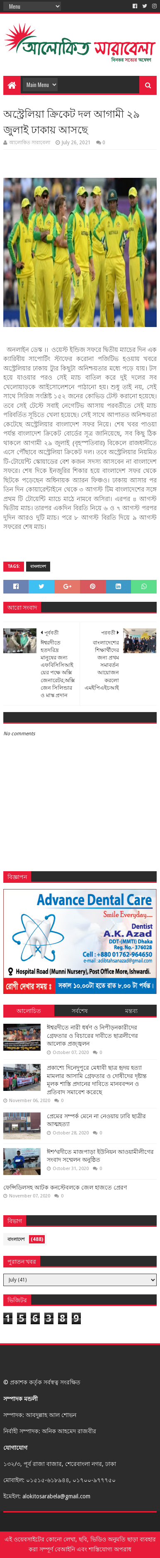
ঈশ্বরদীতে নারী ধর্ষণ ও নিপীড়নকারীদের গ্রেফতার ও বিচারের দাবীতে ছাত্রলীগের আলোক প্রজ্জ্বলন (92, 1035)
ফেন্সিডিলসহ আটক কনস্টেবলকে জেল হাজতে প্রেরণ (65, 1187)
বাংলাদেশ (38, 566)
